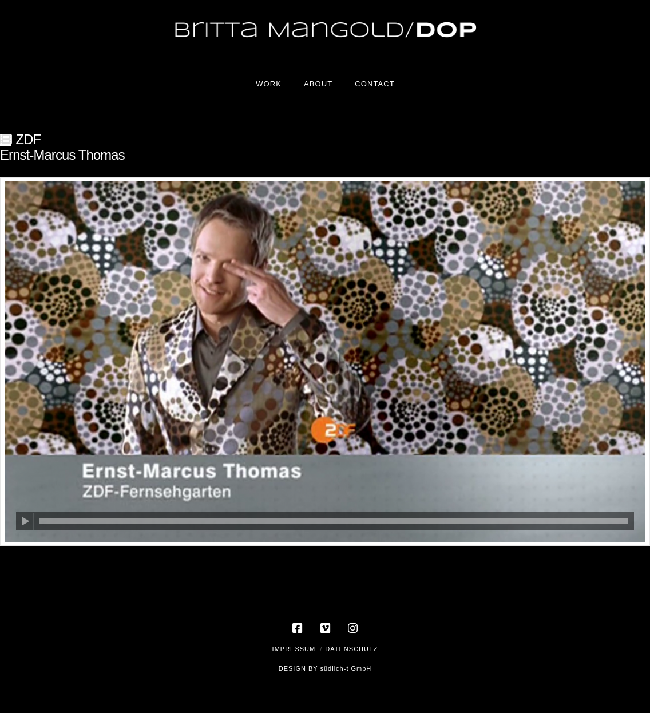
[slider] (333, 521)
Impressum (294, 648)
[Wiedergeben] (25, 521)
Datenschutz (351, 648)
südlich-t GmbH (345, 668)
